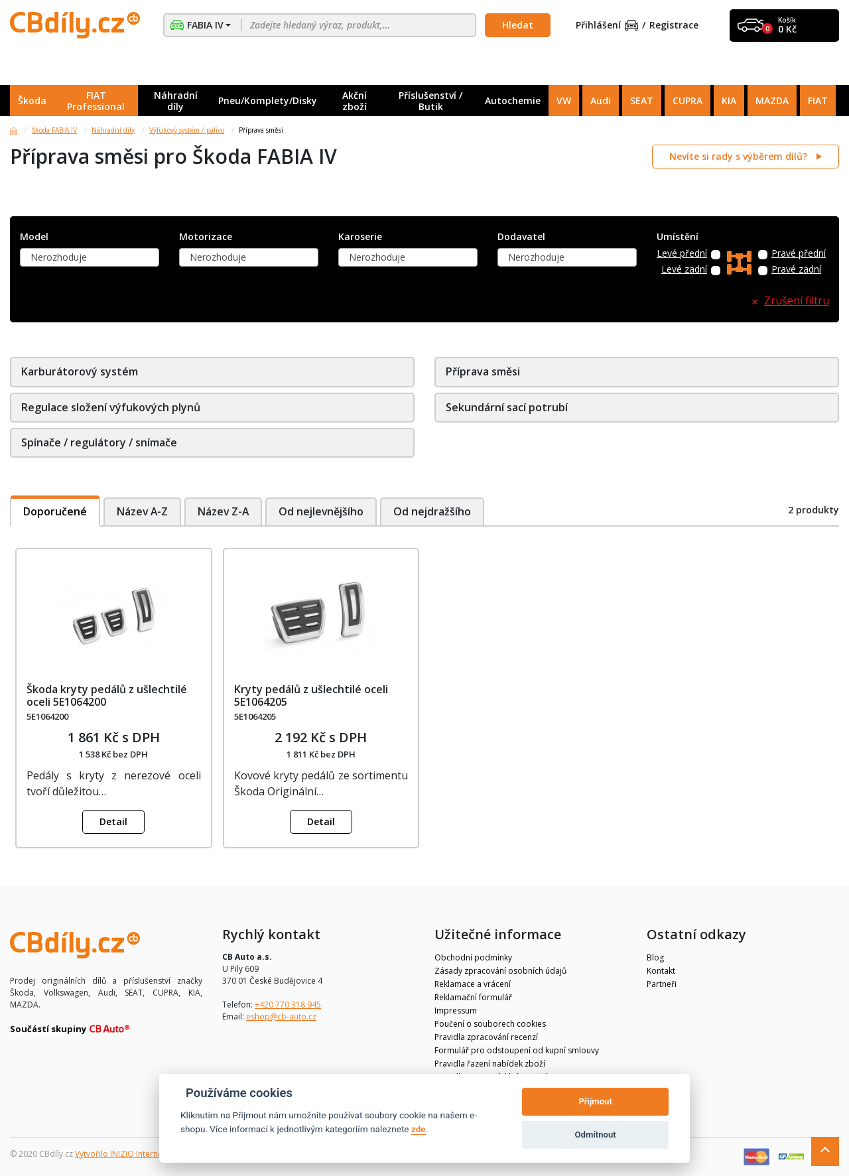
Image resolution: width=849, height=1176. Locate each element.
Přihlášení (607, 25)
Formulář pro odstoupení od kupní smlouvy (516, 1050)
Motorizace (205, 237)
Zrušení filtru (796, 300)
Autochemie (513, 100)
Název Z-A (225, 511)
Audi (600, 100)
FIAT (818, 100)
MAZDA (772, 100)
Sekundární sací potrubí (507, 407)
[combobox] (89, 257)
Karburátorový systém (79, 371)
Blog (655, 957)
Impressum (455, 1010)
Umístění (677, 237)
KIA (729, 100)
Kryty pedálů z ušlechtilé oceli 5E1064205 (311, 695)
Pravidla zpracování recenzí (486, 1037)
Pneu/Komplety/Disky (267, 100)
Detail (113, 821)
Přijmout (595, 1101)
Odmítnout (595, 1135)
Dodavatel (521, 237)
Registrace (673, 25)
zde (418, 1129)
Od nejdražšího (437, 511)
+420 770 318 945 (288, 1004)
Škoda (32, 100)
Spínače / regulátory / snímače (99, 442)
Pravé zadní (796, 269)
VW (563, 100)
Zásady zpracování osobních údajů (500, 970)
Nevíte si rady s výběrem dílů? (739, 156)
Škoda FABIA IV (54, 130)
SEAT (641, 100)
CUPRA (687, 100)
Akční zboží (354, 101)
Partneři (662, 984)
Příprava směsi (483, 371)
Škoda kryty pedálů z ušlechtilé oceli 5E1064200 (107, 695)
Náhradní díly (176, 101)
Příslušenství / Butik (430, 101)
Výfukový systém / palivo (186, 130)
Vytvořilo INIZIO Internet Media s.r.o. (143, 1153)
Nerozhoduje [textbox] (59, 257)
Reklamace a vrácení (472, 984)
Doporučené (55, 511)
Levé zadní (684, 269)
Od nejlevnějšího (324, 511)
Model (34, 237)
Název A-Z (143, 511)
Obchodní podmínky (473, 957)
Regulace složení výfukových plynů (110, 407)
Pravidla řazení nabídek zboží (489, 1063)
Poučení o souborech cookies (490, 1023)
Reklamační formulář (473, 997)
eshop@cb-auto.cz (281, 1016)
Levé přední (682, 253)
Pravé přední (798, 253)
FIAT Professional (96, 101)
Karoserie (360, 237)
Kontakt (661, 970)
